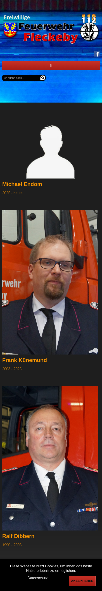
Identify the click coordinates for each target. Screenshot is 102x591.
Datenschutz (38, 578)
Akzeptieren (82, 581)
